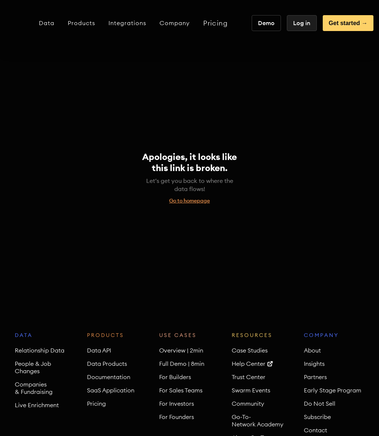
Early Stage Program (332, 390)
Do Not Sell (319, 403)
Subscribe (317, 416)
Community (248, 403)
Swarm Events (251, 390)
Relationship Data (39, 350)
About (312, 350)
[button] (46, 23)
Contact (315, 430)
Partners (315, 377)
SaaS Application (110, 390)
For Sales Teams (180, 390)
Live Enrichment (37, 405)
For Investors (176, 403)
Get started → (348, 23)
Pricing (215, 23)
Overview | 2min (181, 350)
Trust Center (248, 377)
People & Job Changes (33, 367)
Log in (302, 23)
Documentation (108, 377)
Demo (266, 23)
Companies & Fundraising (34, 388)
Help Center (248, 363)
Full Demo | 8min (181, 363)
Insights (314, 363)
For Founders (176, 416)
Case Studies (250, 350)
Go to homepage (189, 200)
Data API (99, 350)
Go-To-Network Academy (258, 420)
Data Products (107, 363)
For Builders (175, 377)
